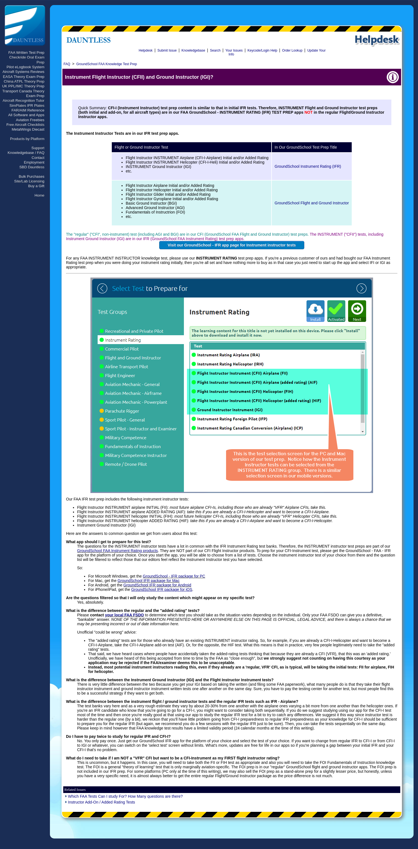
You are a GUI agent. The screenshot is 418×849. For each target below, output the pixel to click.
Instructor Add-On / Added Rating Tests (101, 802)
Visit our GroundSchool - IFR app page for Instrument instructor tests (232, 245)
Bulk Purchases (31, 176)
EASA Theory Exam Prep (23, 77)
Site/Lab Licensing (29, 181)
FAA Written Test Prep (26, 52)
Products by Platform (27, 139)
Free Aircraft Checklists (25, 125)
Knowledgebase (193, 50)
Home (39, 195)
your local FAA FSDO (124, 615)
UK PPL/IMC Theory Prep (23, 86)
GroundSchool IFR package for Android (157, 585)
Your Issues (234, 50)
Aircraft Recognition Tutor (23, 100)
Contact (38, 158)
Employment (34, 162)
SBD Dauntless (31, 167)
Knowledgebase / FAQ (25, 153)
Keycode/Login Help (262, 50)
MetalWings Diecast (28, 129)
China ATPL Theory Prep (24, 81)
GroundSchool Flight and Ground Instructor (312, 203)
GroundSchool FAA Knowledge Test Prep (106, 64)
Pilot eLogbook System (25, 67)
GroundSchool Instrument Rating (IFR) (308, 166)
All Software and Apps (26, 115)
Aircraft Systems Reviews (23, 72)
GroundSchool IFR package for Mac (148, 580)
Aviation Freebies (30, 120)
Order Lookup (292, 50)
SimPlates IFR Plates (26, 105)
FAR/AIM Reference (27, 110)
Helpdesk (146, 50)
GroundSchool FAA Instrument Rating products (117, 550)
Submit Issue (166, 50)
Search (215, 50)
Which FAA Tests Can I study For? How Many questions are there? (125, 796)
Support (37, 148)
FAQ (67, 64)
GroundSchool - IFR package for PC (174, 576)
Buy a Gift (36, 186)
